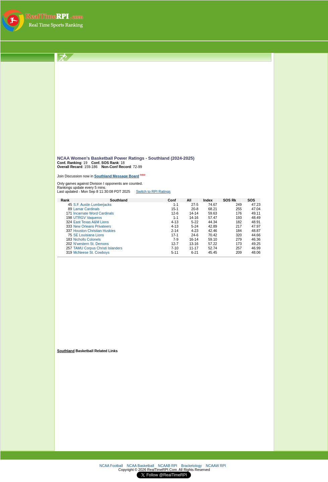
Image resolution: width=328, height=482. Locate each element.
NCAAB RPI (167, 466)
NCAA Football (111, 466)
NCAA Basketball (140, 466)
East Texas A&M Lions (91, 222)
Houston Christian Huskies (94, 231)
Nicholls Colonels (87, 239)
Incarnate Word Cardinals (93, 213)
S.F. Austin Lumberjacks (92, 205)
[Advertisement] (206, 20)
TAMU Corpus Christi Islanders (97, 248)
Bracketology (191, 466)
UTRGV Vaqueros (87, 218)
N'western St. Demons (91, 244)
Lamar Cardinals (86, 209)
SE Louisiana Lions (88, 235)
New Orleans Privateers (92, 226)
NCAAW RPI (216, 466)
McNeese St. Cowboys (91, 252)
